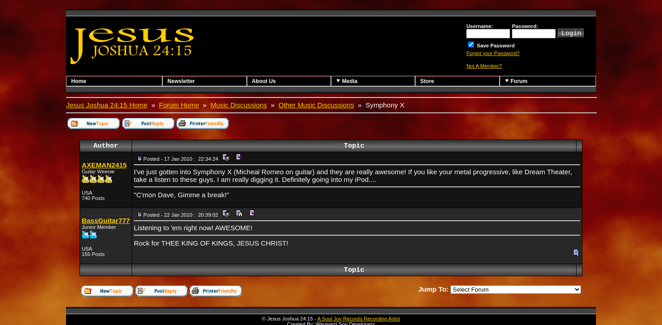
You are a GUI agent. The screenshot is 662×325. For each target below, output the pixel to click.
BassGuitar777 (106, 220)
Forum (516, 81)
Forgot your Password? (493, 53)
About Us (264, 81)
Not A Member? (484, 66)
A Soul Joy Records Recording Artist (358, 318)
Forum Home (179, 105)
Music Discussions (239, 105)
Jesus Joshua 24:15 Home (106, 105)
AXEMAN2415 (104, 165)
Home (78, 81)
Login (571, 32)
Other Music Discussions (316, 105)
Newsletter (181, 81)
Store (427, 81)
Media (346, 81)
